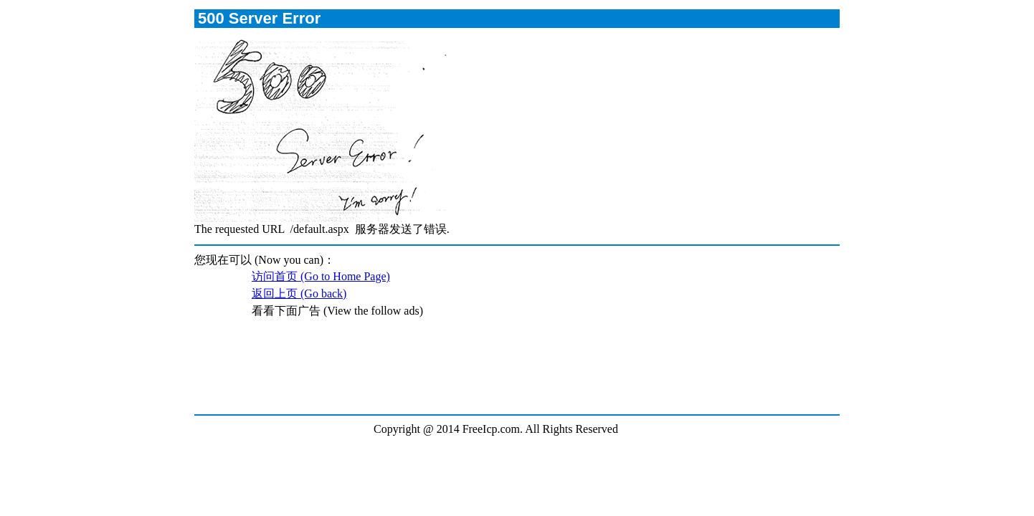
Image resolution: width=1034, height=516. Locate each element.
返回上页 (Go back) (299, 293)
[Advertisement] (516, 374)
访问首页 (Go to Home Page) (321, 276)
